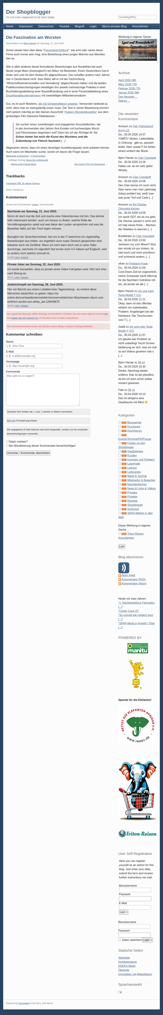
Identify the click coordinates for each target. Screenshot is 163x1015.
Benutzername (128, 885)
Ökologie (123, 970)
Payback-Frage (138, 263)
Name (9, 341)
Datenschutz (46, 26)
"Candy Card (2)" (128, 611)
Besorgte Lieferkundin (37, 160)
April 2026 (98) (127, 80)
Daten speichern (131, 939)
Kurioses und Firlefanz (141, 459)
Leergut (132, 467)
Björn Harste (30, 43)
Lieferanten (134, 472)
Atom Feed (128, 575)
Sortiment (133, 509)
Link (17, 257)
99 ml (141, 362)
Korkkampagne (127, 961)
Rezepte (132, 500)
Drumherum (134, 430)
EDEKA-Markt (126, 966)
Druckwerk (133, 426)
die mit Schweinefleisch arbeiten (58, 103)
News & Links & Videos (141, 488)
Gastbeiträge (135, 451)
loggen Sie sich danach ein (24, 318)
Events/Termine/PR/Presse (134, 439)
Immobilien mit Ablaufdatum (135, 974)
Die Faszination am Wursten (33, 37)
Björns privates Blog (114, 26)
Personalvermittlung (56, 50)
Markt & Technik (137, 476)
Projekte (132, 496)
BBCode (11, 420)
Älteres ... (124, 100)
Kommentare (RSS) (134, 579)
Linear (35, 204)
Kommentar (13, 371)
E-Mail (10, 351)
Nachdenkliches (137, 484)
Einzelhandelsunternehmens (23, 95)
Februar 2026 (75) (129, 88)
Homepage (12, 361)
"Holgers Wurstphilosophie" (80, 112)
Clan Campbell (147, 157)
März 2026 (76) (127, 84)
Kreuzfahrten (140, 26)
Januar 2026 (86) (128, 92)
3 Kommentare (38, 156)
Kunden (132, 455)
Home (9, 26)
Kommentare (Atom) (134, 583)
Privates (132, 492)
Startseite (124, 957)
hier (106, 314)
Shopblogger (135, 504)
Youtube (64, 26)
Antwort (24, 257)
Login (93, 26)
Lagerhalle (133, 463)
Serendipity (24, 1003)
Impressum (26, 26)
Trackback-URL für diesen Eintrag (23, 183)
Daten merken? (18, 441)
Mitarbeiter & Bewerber (17, 156)
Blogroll (79, 26)
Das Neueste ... (127, 96)
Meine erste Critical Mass (23, 164)
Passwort (124, 894)
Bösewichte (134, 422)
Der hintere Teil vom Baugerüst (89, 164)
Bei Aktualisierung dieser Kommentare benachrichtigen (42, 445)
